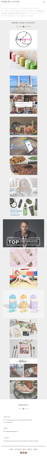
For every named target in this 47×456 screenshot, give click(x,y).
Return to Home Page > (23, 399)
